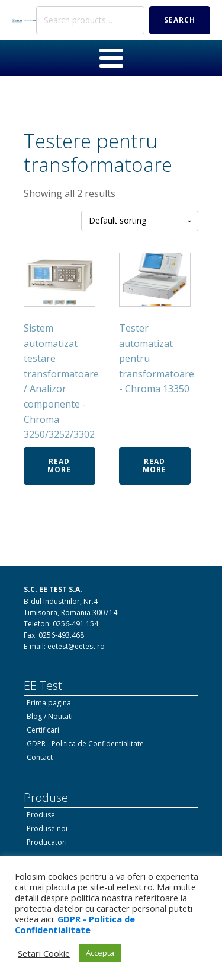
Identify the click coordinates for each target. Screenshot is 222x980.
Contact (40, 757)
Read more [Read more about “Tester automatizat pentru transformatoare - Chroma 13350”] (154, 465)
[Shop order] (139, 221)
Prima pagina (49, 703)
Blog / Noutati (50, 716)
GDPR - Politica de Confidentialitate (85, 744)
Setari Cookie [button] (44, 953)
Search (179, 20)
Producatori (47, 842)
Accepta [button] (100, 952)
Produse (41, 815)
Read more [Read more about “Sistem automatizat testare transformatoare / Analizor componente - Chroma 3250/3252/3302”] (59, 465)
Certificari (43, 730)
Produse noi (47, 828)
